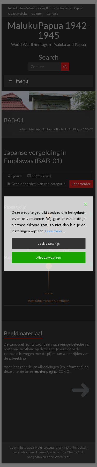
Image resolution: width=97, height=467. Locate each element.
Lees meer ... (55, 230)
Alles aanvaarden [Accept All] (48, 257)
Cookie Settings (48, 243)
